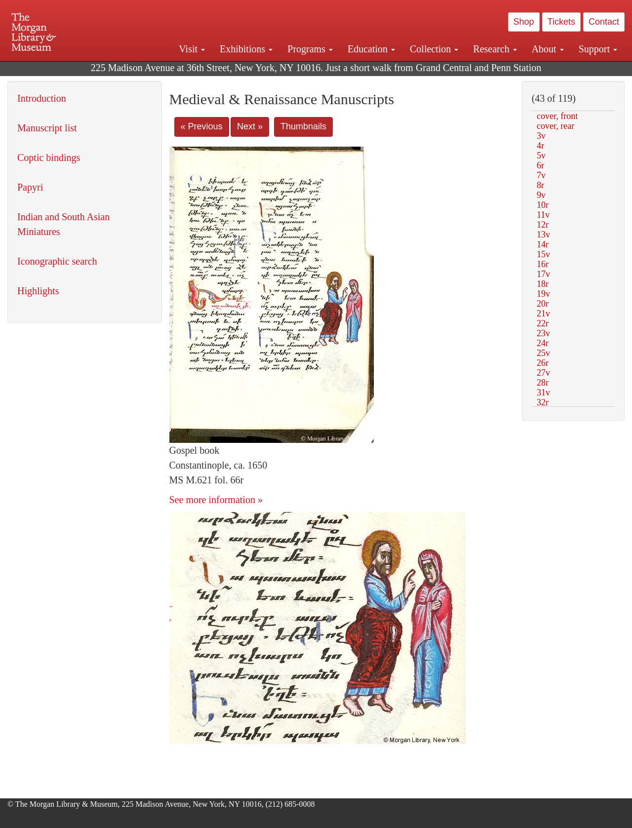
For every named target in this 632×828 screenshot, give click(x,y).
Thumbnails (303, 126)
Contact (604, 22)
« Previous (202, 126)
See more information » (216, 499)
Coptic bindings (48, 157)
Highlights (38, 290)
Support (598, 48)
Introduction (41, 98)
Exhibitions (246, 48)
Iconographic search (57, 261)
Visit (192, 48)
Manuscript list (47, 127)
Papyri (30, 187)
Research (494, 48)
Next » (250, 126)
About (548, 48)
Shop (524, 22)
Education (371, 48)
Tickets (561, 22)
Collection (434, 48)
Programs (310, 48)
